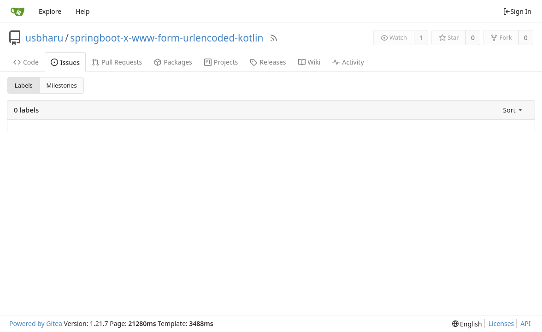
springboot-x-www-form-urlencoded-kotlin (166, 37)
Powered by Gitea (35, 323)
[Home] (17, 11)
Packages (173, 62)
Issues (65, 62)
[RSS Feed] (274, 38)
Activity (348, 62)
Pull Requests (117, 62)
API (525, 323)
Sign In (517, 11)
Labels (24, 85)
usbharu (44, 37)
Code (26, 62)
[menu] (513, 110)
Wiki (309, 62)
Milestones (62, 85)
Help (83, 11)
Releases (268, 62)
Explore (50, 11)
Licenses (501, 323)
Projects (221, 62)
